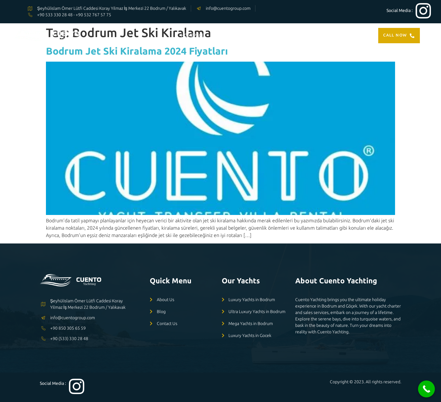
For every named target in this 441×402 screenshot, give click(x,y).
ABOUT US (306, 35)
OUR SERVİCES (270, 35)
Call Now (399, 35)
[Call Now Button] (426, 389)
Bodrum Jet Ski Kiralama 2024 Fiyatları (137, 50)
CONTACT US (341, 35)
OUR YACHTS (228, 35)
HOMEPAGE (192, 35)
